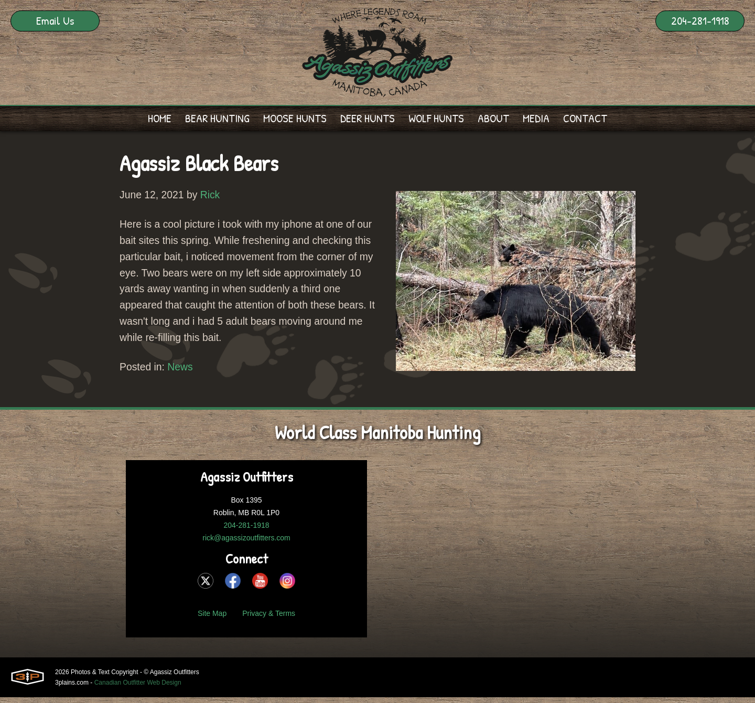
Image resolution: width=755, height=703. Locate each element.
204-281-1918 (700, 20)
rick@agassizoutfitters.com (246, 543)
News (182, 373)
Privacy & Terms (268, 619)
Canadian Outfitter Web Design (137, 688)
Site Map (212, 619)
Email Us (55, 20)
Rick (213, 195)
